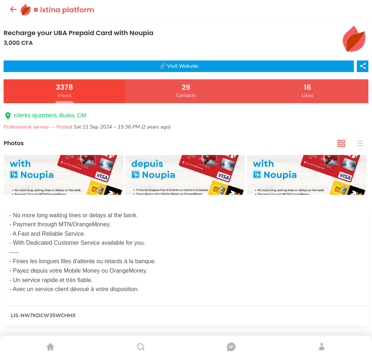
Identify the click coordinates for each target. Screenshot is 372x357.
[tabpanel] (186, 176)
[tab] (341, 143)
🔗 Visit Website (179, 66)
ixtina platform (63, 10)
